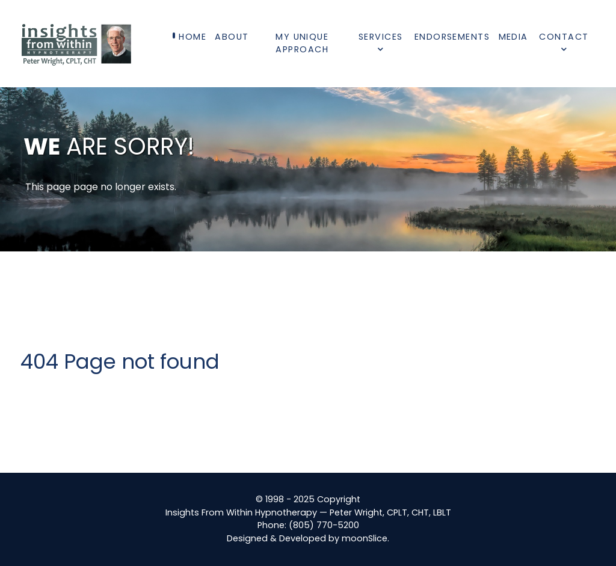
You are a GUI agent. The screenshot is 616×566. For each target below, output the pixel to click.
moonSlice (364, 538)
